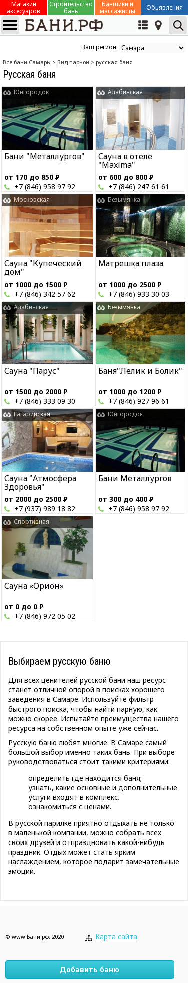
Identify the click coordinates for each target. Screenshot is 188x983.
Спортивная (31, 521)
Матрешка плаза (130, 263)
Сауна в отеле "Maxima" (125, 160)
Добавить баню (89, 969)
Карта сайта (116, 936)
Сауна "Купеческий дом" (43, 267)
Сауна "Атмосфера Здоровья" (40, 482)
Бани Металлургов (135, 478)
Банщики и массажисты (117, 7)
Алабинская (125, 92)
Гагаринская (32, 414)
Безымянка (124, 199)
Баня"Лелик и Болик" (140, 370)
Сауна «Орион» (34, 585)
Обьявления (164, 7)
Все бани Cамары (27, 62)
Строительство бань (71, 7)
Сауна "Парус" (32, 370)
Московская (32, 199)
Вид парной (73, 62)
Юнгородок (31, 92)
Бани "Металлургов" (44, 156)
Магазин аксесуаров (23, 7)
